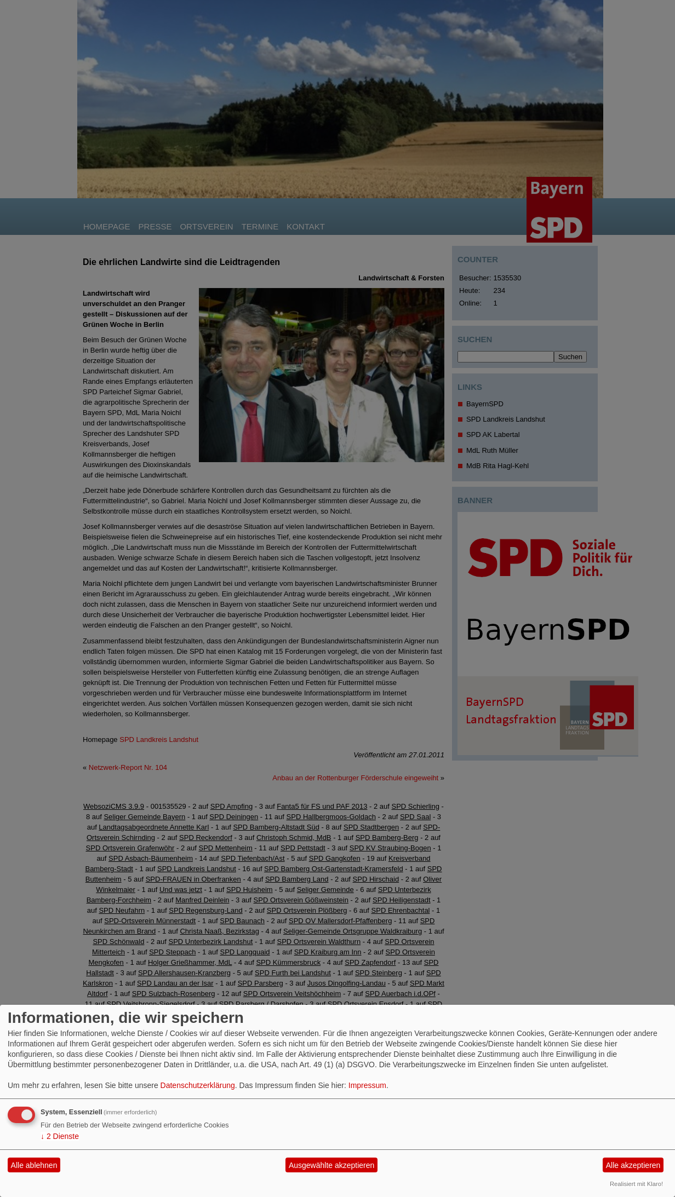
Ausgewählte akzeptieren (331, 1165)
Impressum (367, 1085)
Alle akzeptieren (633, 1165)
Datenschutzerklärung (198, 1085)
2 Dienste (60, 1136)
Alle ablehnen (34, 1165)
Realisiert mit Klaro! (636, 1184)
